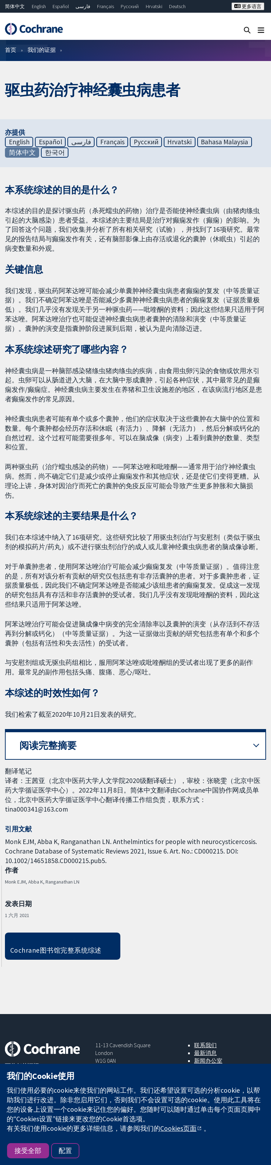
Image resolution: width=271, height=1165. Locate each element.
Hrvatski (154, 6)
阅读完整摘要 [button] (48, 745)
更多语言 (247, 6)
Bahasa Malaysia (224, 142)
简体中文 (15, 6)
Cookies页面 (178, 1128)
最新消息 (205, 1052)
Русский (130, 6)
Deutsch (177, 6)
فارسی (83, 6)
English (39, 6)
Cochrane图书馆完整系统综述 (56, 950)
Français (105, 6)
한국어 (55, 152)
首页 (10, 49)
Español (61, 6)
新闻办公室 (208, 1060)
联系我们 (205, 1045)
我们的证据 (42, 49)
